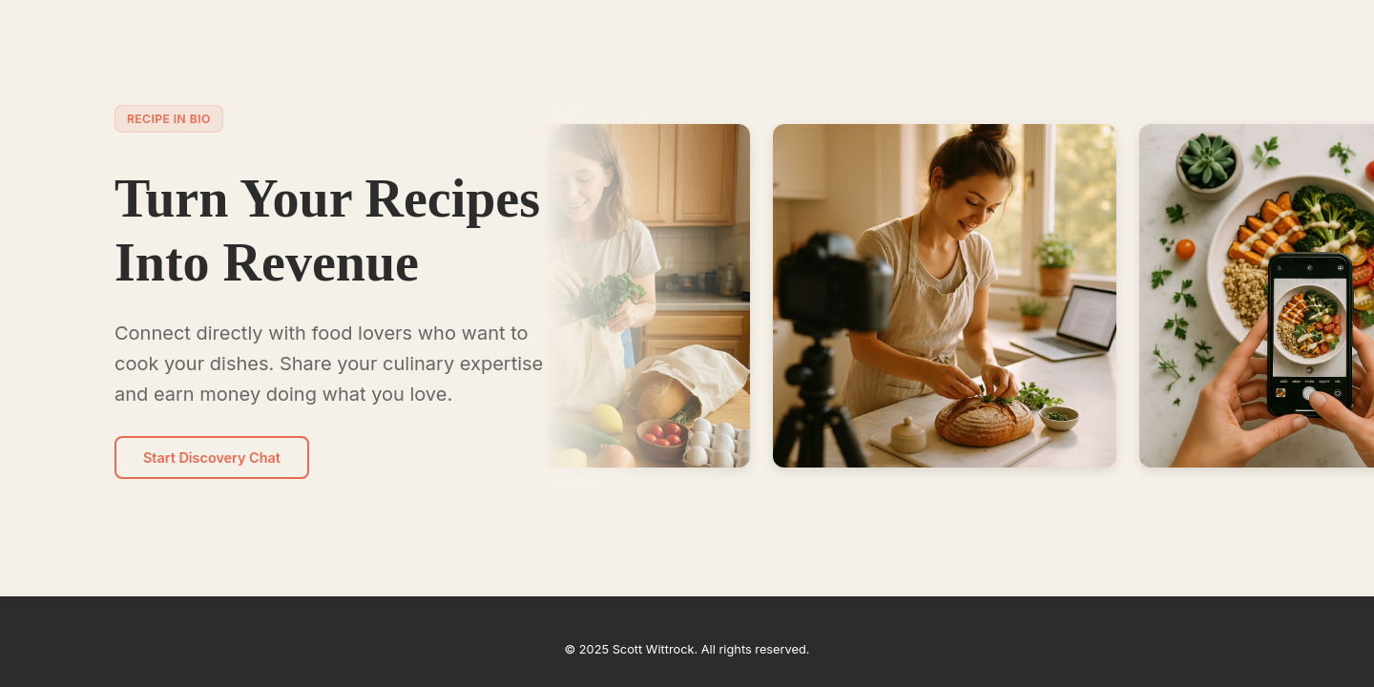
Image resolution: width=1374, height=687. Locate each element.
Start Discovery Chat (212, 457)
